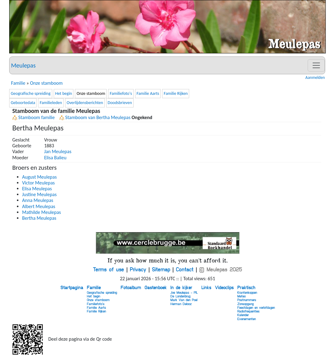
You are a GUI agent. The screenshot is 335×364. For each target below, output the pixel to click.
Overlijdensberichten (85, 102)
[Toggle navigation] (316, 65)
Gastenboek (156, 287)
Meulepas (23, 65)
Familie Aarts (148, 93)
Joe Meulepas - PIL (184, 292)
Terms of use (108, 269)
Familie (18, 83)
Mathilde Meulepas (41, 212)
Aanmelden (315, 77)
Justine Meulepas (39, 194)
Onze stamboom (46, 83)
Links (206, 287)
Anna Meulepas (37, 200)
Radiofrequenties (248, 311)
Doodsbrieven (120, 102)
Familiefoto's (121, 93)
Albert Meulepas (38, 206)
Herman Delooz (181, 303)
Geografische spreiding (31, 93)
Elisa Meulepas (37, 189)
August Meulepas (39, 177)
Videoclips (224, 287)
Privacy (138, 269)
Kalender (243, 314)
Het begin (63, 93)
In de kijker (181, 287)
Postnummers (246, 299)
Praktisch (246, 287)
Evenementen (246, 318)
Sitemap (161, 269)
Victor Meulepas (38, 183)
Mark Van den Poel (183, 299)
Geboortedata (23, 102)
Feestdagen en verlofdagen (256, 307)
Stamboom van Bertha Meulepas (94, 117)
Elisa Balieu (55, 158)
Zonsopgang (245, 303)
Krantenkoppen (247, 292)
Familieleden (51, 102)
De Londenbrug (180, 296)
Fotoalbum (131, 287)
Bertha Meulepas (39, 218)
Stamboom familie (33, 117)
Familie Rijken (176, 93)
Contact (184, 269)
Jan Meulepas (58, 151)
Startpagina (71, 287)
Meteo (241, 296)
